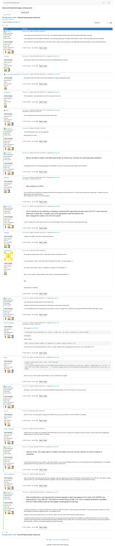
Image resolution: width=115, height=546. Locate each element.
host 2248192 (34, 328)
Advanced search (7, 14)
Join (103, 2)
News (15, 17)
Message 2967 (25, 386)
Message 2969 (25, 428)
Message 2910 (25, 56)
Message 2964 (25, 298)
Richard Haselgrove (9, 323)
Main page (49, 539)
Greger (5, 357)
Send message (8, 41)
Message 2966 (25, 357)
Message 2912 (25, 92)
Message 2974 (25, 492)
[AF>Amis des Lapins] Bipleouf (13, 74)
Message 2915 (25, 128)
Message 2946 (25, 177)
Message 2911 (25, 74)
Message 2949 (25, 250)
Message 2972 (25, 474)
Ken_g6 (6, 411)
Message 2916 (25, 152)
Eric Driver (8, 31)
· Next (6, 25)
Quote (45, 48)
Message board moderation (8, 19)
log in (19, 22)
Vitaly (7, 110)
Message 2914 (25, 110)
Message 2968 (25, 410)
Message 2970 (25, 446)
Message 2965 (25, 322)
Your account (55, 539)
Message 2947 (25, 206)
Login (108, 2)
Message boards (7, 17)
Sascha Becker (8, 250)
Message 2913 (56, 110)
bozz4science (7, 92)
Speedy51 (6, 56)
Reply (40, 48)
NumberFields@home (11, 3)
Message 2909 (25, 31)
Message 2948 (25, 232)
